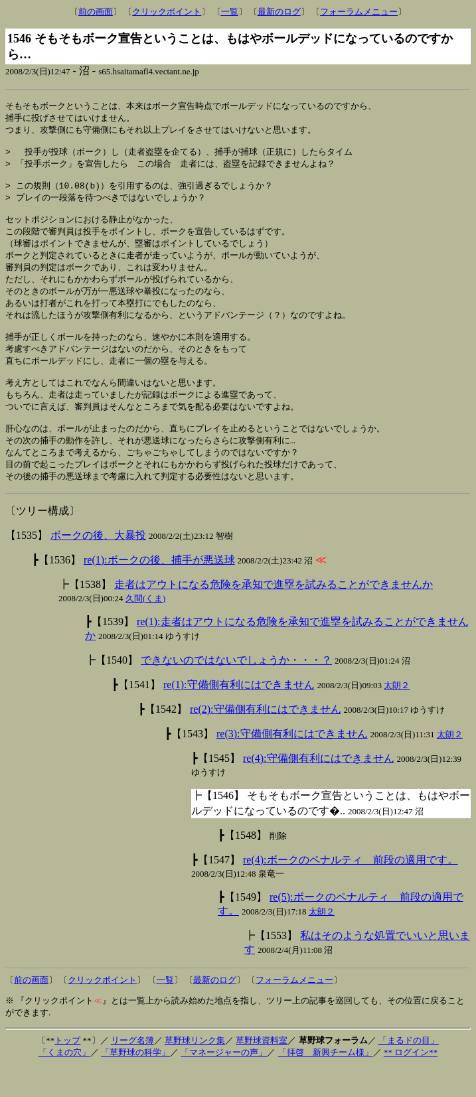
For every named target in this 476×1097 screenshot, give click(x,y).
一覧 (229, 12)
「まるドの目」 (408, 1070)
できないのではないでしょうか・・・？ (236, 689)
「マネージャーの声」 (224, 1082)
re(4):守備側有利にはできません (318, 788)
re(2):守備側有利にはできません (265, 739)
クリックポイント (166, 12)
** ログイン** (410, 1082)
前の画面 (95, 12)
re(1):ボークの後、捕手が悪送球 (159, 589)
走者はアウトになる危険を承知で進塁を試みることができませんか (273, 614)
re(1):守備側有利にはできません (239, 714)
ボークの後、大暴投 (98, 565)
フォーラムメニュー (359, 12)
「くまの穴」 (64, 1082)
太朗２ (397, 715)
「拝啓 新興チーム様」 (325, 1082)
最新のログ (279, 12)
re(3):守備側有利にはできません (292, 763)
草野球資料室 (261, 1070)
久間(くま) (145, 628)
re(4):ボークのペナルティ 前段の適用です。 (350, 889)
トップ (67, 1070)
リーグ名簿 (132, 1070)
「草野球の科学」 (135, 1082)
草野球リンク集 (195, 1070)
